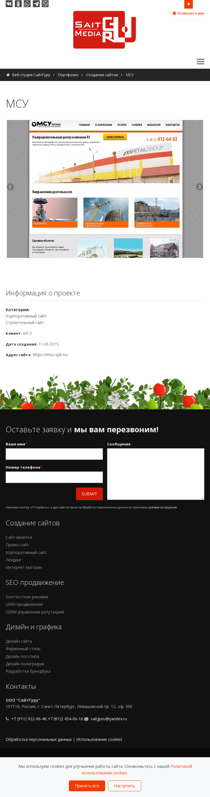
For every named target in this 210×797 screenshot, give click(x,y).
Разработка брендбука (28, 671)
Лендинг (13, 560)
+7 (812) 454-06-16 (65, 718)
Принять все (87, 785)
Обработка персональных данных (39, 739)
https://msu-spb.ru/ (50, 354)
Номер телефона (24, 467)
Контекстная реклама (27, 596)
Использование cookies (99, 739)
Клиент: (14, 333)
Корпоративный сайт (26, 316)
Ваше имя (16, 444)
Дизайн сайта (19, 641)
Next (199, 187)
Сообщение (119, 444)
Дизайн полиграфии (25, 663)
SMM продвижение (24, 604)
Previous (11, 187)
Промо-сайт (17, 544)
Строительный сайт (25, 322)
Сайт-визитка (19, 537)
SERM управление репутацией (35, 612)
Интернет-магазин (24, 567)
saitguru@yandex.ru (109, 718)
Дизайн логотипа (22, 656)
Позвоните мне (188, 13)
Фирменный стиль (23, 648)
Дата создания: (21, 344)
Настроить (124, 785)
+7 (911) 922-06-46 (28, 718)
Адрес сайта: (19, 354)
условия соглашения (163, 507)
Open (188, 4)
